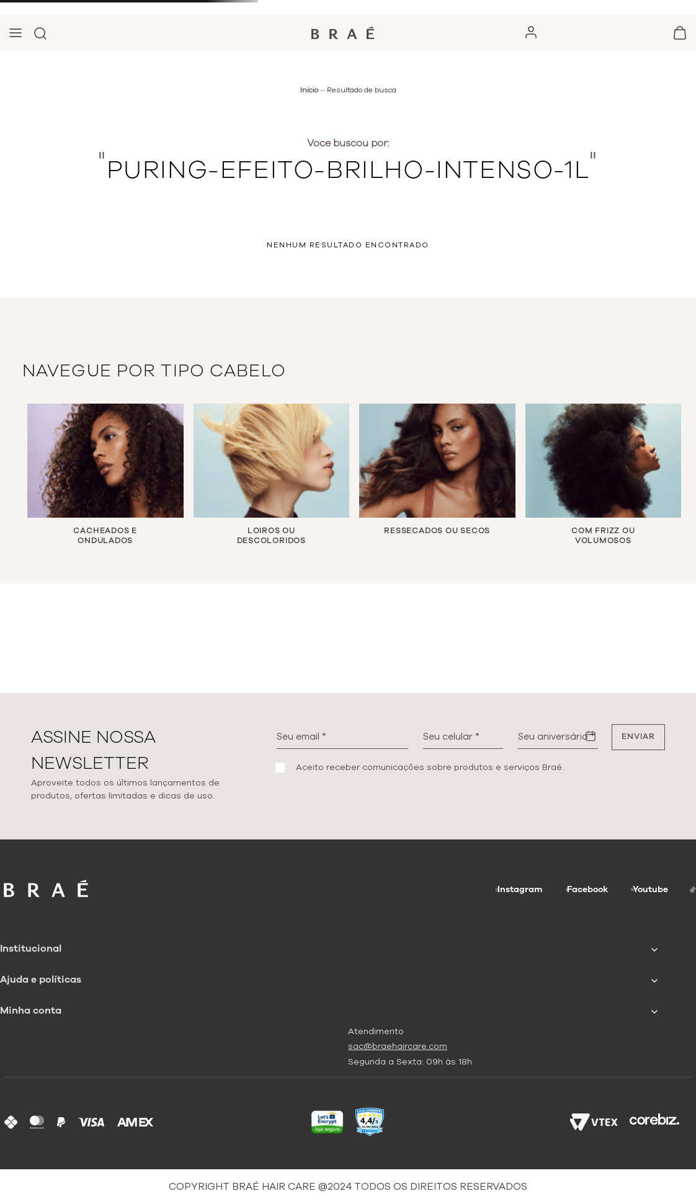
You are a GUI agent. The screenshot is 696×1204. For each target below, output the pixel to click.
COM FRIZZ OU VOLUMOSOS (603, 535)
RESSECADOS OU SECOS (437, 530)
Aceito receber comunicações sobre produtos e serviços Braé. (430, 767)
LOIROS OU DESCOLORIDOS (271, 535)
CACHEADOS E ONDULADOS (105, 535)
